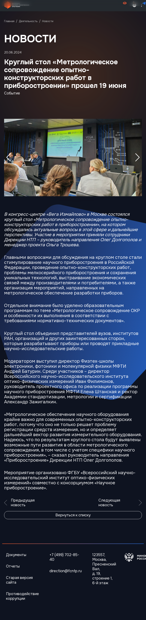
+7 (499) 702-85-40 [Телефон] (64, 557)
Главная (9, 21)
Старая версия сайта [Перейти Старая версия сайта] (19, 580)
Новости (47, 21)
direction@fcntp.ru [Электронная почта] (65, 571)
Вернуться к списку (73, 515)
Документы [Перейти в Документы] (16, 555)
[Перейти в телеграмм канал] (144, 3)
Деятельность (28, 21)
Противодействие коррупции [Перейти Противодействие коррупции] (22, 596)
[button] (137, 157)
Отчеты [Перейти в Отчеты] (13, 566)
